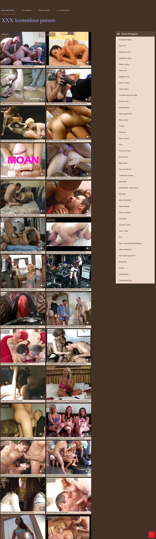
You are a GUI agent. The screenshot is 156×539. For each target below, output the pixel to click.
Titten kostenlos (130, 529)
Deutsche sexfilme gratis (91, 529)
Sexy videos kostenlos (78, 520)
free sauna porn (77, 495)
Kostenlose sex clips (56, 531)
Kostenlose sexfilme (95, 514)
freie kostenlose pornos (117, 495)
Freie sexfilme (130, 520)
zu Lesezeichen (63, 10)
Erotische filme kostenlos (102, 523)
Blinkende (123, 262)
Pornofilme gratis (138, 516)
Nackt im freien (125, 151)
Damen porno (67, 508)
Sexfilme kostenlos (114, 520)
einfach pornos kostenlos (53, 493)
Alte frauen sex (113, 534)
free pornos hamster (59, 495)
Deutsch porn (127, 510)
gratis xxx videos (144, 498)
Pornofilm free (54, 532)
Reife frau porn (15, 534)
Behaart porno (49, 505)
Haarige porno (8, 523)
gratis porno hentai (136, 496)
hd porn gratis (30, 499)
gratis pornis (120, 496)
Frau (121, 145)
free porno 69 (30, 495)
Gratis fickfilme (145, 520)
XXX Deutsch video (86, 528)
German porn (71, 528)
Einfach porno (113, 510)
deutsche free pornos (90, 492)
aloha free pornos (9, 492)
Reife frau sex (128, 534)
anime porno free (26, 492)
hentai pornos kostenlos (64, 499)
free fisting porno (97, 493)
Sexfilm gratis (99, 510)
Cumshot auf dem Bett (128, 95)
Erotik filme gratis (37, 516)
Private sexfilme (143, 512)
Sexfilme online (90, 532)
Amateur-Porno (63, 512)
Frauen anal (123, 102)
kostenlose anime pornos (25, 501)
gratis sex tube (128, 498)
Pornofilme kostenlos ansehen (25, 529)
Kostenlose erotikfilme (84, 505)
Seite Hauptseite (8, 10)
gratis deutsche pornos (15, 496)
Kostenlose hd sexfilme (72, 532)
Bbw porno (123, 163)
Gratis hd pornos (75, 534)
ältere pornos (67, 523)
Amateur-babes (125, 40)
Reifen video (124, 65)
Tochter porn (42, 520)
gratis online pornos (87, 496)
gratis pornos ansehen (36, 498)
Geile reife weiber (124, 532)
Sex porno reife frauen (12, 508)
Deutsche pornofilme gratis (122, 528)
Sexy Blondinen (125, 170)
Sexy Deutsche (125, 200)
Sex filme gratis (29, 512)
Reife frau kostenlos (10, 512)
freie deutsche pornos (95, 495)
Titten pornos (98, 531)
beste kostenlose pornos (68, 492)
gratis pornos (19, 498)
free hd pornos (131, 493)
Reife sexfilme (8, 514)
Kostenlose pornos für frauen (34, 510)
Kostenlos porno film (70, 529)
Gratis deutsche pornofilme (78, 531)
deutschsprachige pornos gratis (27, 493)
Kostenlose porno (46, 512)
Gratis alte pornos (55, 516)
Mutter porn (39, 514)
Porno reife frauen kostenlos (14, 505)
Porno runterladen (112, 529)
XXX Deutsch (6, 528)
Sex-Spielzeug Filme (127, 256)
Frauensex (140, 534)
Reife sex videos (65, 505)
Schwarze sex (32, 518)
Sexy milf (122, 71)
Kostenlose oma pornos (49, 529)
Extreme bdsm (125, 225)
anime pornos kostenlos (46, 492)
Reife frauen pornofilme (76, 516)
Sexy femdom (124, 207)
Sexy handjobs (125, 213)
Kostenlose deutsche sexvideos (70, 518)
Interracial (123, 182)
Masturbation (124, 108)
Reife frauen (91, 518)
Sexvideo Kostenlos (39, 528)
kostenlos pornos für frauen (125, 499)
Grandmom (123, 157)
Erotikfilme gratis (123, 523)
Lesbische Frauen (126, 176)
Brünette (122, 194)
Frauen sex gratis (24, 514)
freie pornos (134, 495)
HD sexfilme (112, 514)
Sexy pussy (123, 120)
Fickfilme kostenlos (58, 520)
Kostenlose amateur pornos (14, 516)
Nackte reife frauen (107, 532)
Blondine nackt (125, 52)
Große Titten (124, 83)
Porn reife (136, 523)
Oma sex (14, 510)
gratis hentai (52, 496)
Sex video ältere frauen (139, 514)
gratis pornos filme (56, 498)
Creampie (123, 219)
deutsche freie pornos (110, 492)
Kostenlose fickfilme (59, 510)
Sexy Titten (123, 231)
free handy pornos (115, 493)
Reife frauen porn (113, 508)
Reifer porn (18, 518)
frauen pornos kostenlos (77, 493)
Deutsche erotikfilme (118, 516)
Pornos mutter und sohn (41, 525)
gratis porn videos (105, 496)
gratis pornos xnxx (95, 498)
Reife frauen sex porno (35, 508)
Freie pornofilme (74, 525)
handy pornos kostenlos (11, 499)
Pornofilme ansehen (18, 531)
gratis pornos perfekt (75, 498)
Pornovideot (35, 505)
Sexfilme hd (54, 508)
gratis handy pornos (35, 496)
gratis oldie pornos (68, 496)
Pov (120, 237)
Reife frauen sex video (55, 535)
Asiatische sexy (125, 58)
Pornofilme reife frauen (19, 535)
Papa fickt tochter (114, 512)
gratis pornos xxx (112, 498)
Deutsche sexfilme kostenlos (110, 505)
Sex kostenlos (82, 523)
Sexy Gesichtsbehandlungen (130, 244)
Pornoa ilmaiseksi (144, 510)
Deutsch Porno (96, 508)
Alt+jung (122, 132)
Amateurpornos (53, 523)
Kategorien (26, 10)
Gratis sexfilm (97, 520)
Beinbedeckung (125, 281)
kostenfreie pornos (103, 499)
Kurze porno (129, 512)
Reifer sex (88, 534)
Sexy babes (124, 139)
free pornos (43, 495)
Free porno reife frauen (81, 510)
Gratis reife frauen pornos (59, 514)
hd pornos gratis (45, 499)
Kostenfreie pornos (131, 508)
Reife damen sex (37, 535)
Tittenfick (123, 514)
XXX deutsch (78, 514)
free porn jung (16, 495)
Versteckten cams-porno (128, 188)
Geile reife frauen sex (109, 518)
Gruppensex (123, 274)
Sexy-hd (122, 46)
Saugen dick (124, 77)
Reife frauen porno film (23, 520)
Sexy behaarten (125, 250)
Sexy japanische (125, 114)
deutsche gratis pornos (132, 492)
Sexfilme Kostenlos (21, 528)
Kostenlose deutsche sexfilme (30, 523)
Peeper (121, 126)
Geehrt (121, 268)
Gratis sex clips (97, 512)
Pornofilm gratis (145, 505)
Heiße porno (44, 10)
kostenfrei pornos (85, 499)
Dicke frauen (127, 518)
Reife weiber (100, 534)
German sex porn (80, 512)
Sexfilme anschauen (58, 534)
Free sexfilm (131, 505)
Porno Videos (81, 508)
